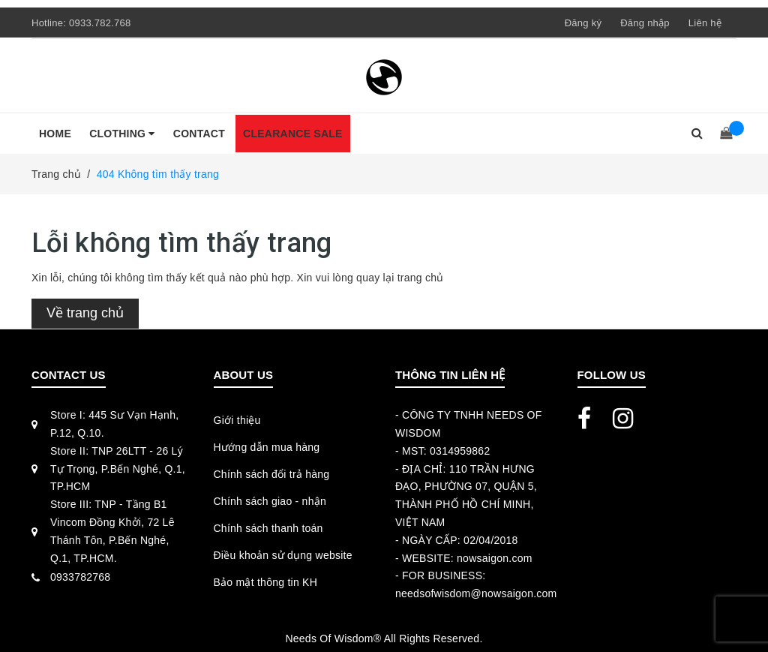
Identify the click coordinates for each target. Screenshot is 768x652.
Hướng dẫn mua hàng (267, 447)
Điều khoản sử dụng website (283, 555)
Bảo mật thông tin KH (266, 582)
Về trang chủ (85, 312)
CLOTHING (122, 134)
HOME (55, 134)
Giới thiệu (237, 420)
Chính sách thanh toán (268, 528)
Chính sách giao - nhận (270, 501)
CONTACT (199, 134)
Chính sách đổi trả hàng (272, 474)
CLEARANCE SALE (293, 134)
